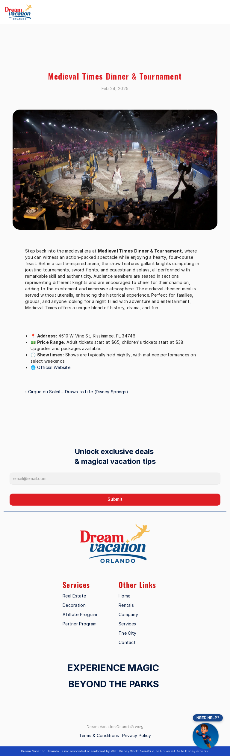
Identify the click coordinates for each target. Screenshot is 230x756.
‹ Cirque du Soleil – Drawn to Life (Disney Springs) (76, 391)
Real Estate (74, 595)
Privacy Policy (136, 735)
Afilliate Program (80, 614)
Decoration (74, 605)
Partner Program (79, 623)
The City (127, 633)
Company (128, 614)
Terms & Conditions (99, 735)
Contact (127, 642)
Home (124, 595)
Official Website (53, 367)
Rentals (126, 605)
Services (127, 623)
